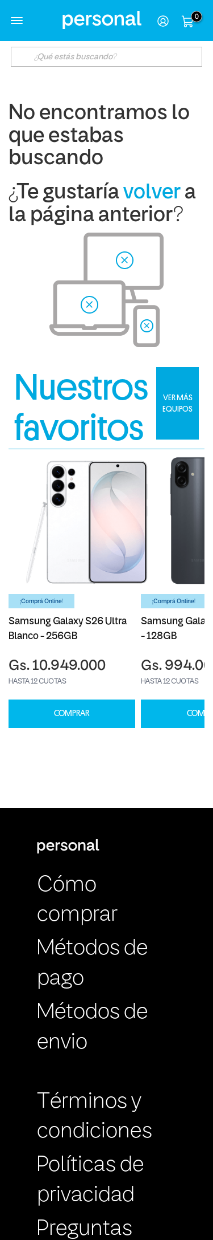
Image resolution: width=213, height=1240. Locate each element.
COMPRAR (71, 713)
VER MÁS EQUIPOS (177, 403)
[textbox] (107, 57)
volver (152, 193)
